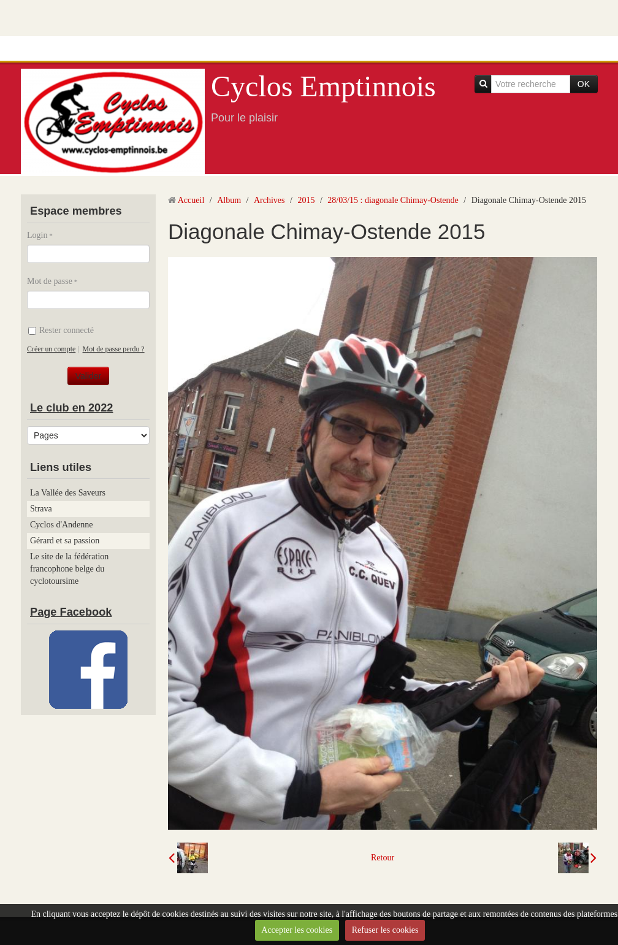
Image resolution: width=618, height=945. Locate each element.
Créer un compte (51, 349)
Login (37, 235)
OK (584, 84)
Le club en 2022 (71, 408)
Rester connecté (61, 330)
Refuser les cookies (385, 930)
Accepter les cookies (296, 930)
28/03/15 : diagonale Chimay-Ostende (392, 200)
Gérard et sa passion (64, 540)
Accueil (191, 200)
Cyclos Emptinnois (323, 86)
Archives (269, 200)
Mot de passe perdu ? (114, 349)
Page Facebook (71, 612)
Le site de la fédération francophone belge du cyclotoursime (69, 569)
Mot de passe (49, 281)
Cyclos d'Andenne (61, 524)
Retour (382, 857)
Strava (41, 508)
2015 (306, 200)
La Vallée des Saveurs (67, 492)
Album (229, 200)
